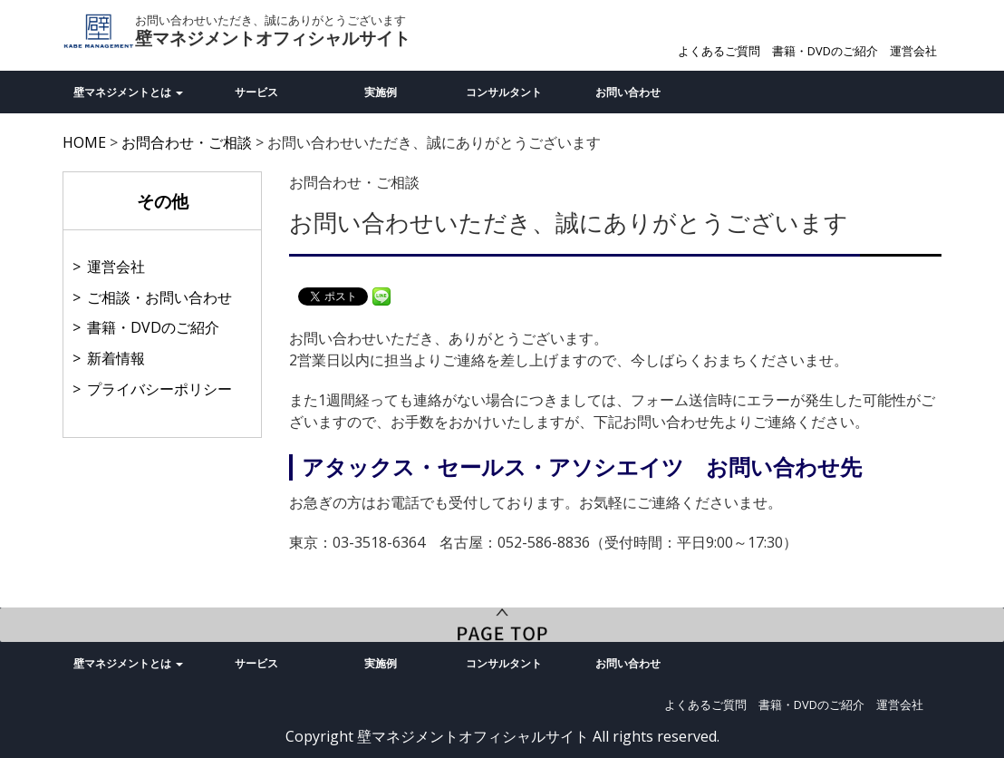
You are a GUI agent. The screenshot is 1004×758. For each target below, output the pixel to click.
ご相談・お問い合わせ (159, 297)
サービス (256, 92)
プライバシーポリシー (159, 389)
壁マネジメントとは (128, 92)
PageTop (502, 624)
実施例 (380, 92)
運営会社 (913, 51)
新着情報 (116, 358)
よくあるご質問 (719, 51)
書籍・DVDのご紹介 (825, 51)
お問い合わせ (628, 92)
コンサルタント (504, 92)
